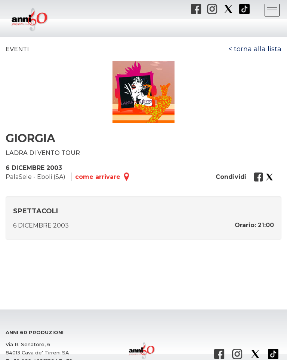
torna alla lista (257, 49)
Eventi (17, 49)
